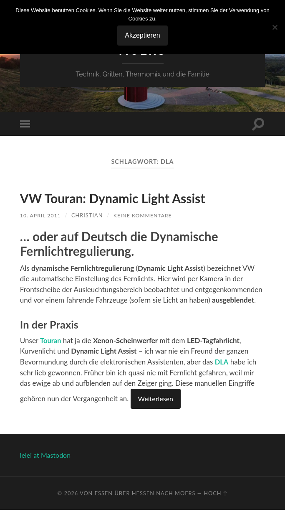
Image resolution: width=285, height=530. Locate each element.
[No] (274, 27)
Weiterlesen (155, 418)
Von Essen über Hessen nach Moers (138, 513)
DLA (222, 381)
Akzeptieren (142, 35)
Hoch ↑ (215, 513)
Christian (88, 235)
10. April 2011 (41, 235)
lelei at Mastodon (45, 475)
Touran (51, 360)
